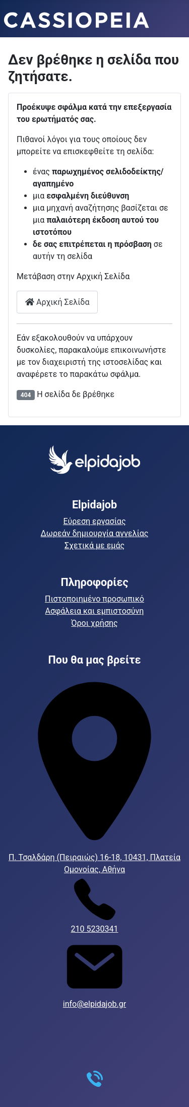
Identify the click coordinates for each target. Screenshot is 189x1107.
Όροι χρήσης (94, 623)
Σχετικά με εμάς (94, 545)
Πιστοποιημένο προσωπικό (94, 599)
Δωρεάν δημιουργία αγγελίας (95, 533)
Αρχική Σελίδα (57, 302)
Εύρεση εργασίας (95, 521)
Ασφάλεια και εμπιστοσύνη (94, 611)
